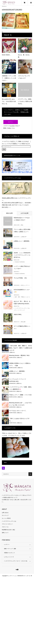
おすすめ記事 (24, 213)
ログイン (10, 122)
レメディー (6, 544)
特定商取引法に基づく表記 (8, 529)
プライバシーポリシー (7, 524)
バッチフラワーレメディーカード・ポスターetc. (15, 561)
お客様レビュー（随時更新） (17, 371)
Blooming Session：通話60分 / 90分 (19, 355)
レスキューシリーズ (9, 557)
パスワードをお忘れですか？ (11, 126)
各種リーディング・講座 (10, 548)
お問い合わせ (5, 512)
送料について (5, 532)
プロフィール (5, 527)
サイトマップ (5, 515)
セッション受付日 (6, 518)
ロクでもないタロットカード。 (18, 410)
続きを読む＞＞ (6, 207)
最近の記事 (9, 213)
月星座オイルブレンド (9, 552)
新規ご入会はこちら (9, 128)
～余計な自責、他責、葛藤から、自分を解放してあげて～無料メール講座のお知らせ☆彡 (20, 348)
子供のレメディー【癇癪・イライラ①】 (20, 395)
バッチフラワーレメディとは (9, 521)
